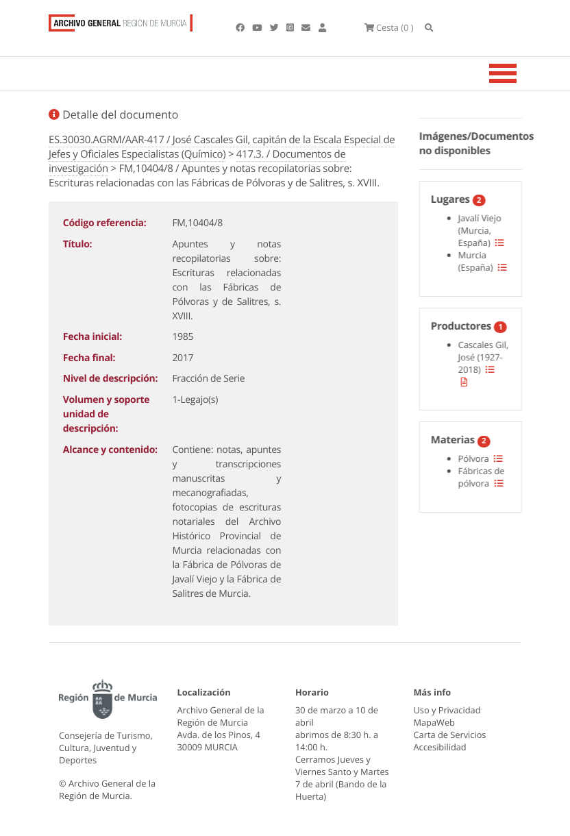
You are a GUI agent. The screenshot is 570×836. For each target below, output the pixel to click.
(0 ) (389, 27)
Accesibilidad (440, 747)
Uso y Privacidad (447, 710)
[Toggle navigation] (520, 73)
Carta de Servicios (450, 734)
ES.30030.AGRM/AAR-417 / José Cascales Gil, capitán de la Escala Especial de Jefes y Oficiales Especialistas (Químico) (222, 147)
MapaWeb (434, 722)
